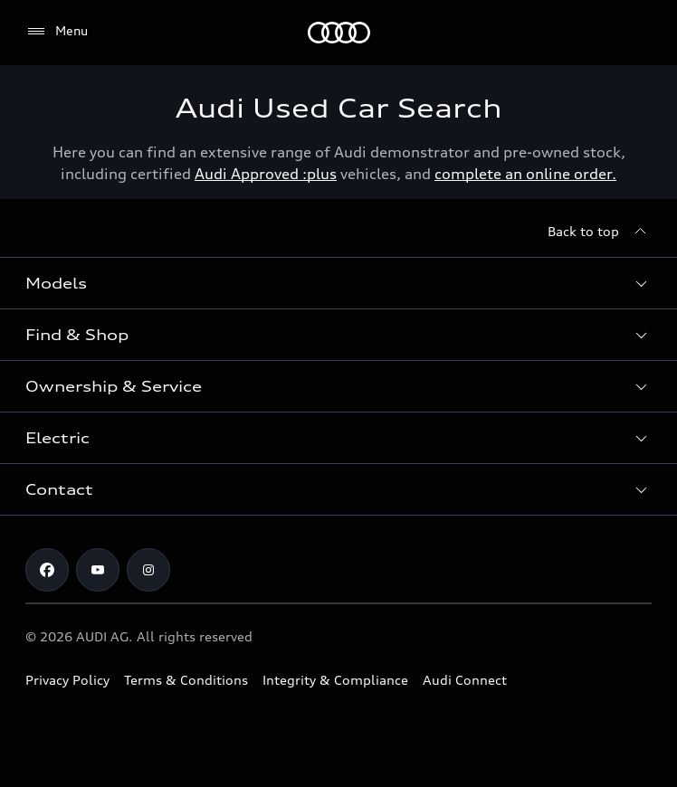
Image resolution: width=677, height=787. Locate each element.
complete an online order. (525, 174)
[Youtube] (97, 570)
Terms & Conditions (186, 679)
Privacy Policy (67, 679)
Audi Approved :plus (266, 174)
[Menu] (339, 32)
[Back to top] (600, 231)
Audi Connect (465, 679)
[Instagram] (148, 570)
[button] (338, 283)
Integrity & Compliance (335, 679)
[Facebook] (47, 570)
